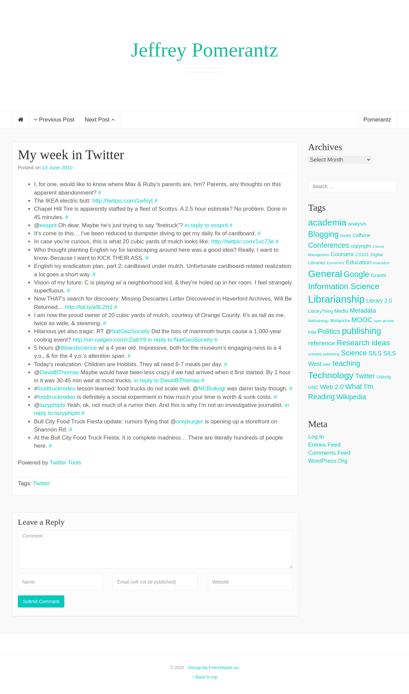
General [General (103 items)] (325, 273)
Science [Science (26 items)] (354, 353)
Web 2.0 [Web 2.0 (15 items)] (332, 386)
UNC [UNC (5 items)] (313, 387)
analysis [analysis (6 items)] (357, 224)
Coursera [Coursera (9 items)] (342, 254)
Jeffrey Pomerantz (204, 50)
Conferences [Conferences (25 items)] (328, 245)
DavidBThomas (59, 372)
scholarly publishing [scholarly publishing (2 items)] (324, 354)
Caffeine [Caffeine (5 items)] (361, 235)
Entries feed (324, 445)
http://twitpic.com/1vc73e (242, 241)
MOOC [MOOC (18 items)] (361, 319)
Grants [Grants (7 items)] (379, 275)
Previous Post (54, 119)
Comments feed (329, 453)
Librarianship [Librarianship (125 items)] (336, 299)
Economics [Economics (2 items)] (335, 263)
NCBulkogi (211, 388)
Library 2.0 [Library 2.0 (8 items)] (379, 301)
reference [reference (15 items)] (321, 343)
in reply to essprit (206, 225)
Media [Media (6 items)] (341, 311)
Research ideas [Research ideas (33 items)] (363, 342)
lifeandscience (79, 348)
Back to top (205, 677)
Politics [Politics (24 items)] (329, 331)
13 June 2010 (57, 167)
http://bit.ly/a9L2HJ (89, 307)
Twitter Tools (65, 462)
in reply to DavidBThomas (167, 380)
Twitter (41, 483)
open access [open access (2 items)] (384, 321)
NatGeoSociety (130, 331)
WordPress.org (328, 461)
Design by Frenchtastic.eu (213, 667)
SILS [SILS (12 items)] (375, 353)
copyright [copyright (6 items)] (360, 246)
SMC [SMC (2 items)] (327, 364)
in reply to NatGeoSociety (180, 340)
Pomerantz (377, 119)
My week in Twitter (71, 154)
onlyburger (189, 421)
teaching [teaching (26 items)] (346, 363)
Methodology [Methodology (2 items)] (318, 321)
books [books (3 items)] (345, 235)
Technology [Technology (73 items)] (331, 375)
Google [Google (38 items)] (356, 274)
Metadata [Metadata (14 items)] (363, 310)
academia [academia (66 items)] (327, 222)
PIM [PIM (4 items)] (312, 332)
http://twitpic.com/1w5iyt (122, 201)
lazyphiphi (52, 405)
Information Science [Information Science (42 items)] (343, 286)
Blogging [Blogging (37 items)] (323, 234)
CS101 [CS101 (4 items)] (362, 254)
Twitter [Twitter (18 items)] (365, 376)
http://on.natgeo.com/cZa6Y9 (109, 340)
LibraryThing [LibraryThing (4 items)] (320, 311)
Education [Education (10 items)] (359, 262)
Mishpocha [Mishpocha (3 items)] (340, 320)
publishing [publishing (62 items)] (361, 331)
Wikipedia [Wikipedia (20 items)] (351, 397)
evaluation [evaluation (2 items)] (381, 263)
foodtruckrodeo (56, 388)
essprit (48, 225)
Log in (316, 436)
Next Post (100, 119)
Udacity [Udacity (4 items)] (383, 376)
